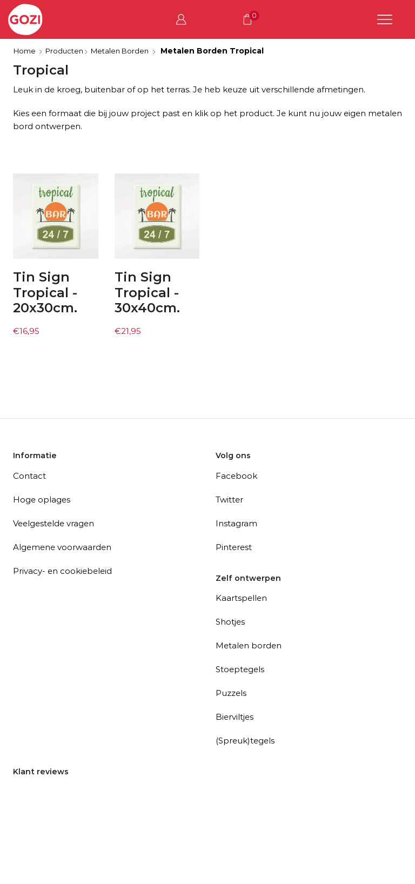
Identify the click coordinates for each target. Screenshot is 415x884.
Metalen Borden (126, 51)
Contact (29, 476)
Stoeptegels (240, 669)
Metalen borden (249, 645)
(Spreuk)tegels (245, 740)
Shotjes (230, 622)
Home (26, 51)
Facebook (236, 476)
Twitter (229, 499)
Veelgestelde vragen (53, 523)
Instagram (236, 523)
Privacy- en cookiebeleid (62, 571)
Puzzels (231, 693)
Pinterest (234, 547)
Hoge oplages (41, 499)
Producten (68, 51)
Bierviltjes (234, 717)
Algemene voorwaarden (62, 547)
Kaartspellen (241, 598)
